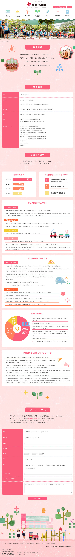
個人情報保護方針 (33, 418)
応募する (27, 431)
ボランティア (44, 431)
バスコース (56, 7)
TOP (2, 41)
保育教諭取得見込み (49, 465)
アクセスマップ (55, 546)
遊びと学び (26, 543)
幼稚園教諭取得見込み (30, 468)
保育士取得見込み (60, 465)
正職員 (27, 437)
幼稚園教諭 (40, 465)
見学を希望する (35, 431)
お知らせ (69, 7)
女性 (30, 459)
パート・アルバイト (35, 437)
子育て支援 (47, 543)
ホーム (3, 543)
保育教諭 (27, 465)
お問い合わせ (62, 7)
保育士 (33, 465)
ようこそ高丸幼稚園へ (19, 543)
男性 (26, 459)
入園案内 (42, 543)
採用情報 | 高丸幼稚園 (37, 4)
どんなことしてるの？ (35, 543)
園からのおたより (9, 543)
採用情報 (53, 543)
